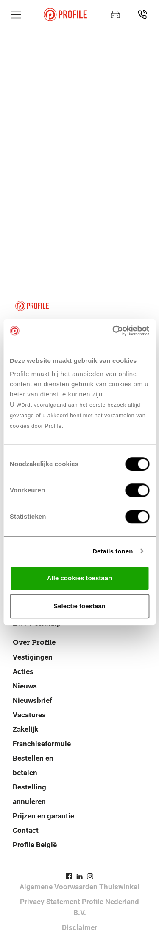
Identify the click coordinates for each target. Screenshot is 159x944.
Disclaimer (79, 927)
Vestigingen (33, 657)
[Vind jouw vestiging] (142, 14)
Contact (26, 830)
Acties (23, 671)
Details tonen (112, 551)
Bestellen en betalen (33, 765)
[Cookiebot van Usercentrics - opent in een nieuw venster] (113, 330)
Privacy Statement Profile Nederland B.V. (79, 907)
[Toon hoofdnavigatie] (16, 14)
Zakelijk (25, 729)
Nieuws (25, 686)
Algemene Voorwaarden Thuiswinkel (79, 886)
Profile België (35, 844)
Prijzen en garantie (43, 816)
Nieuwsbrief (32, 700)
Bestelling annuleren (29, 794)
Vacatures (29, 715)
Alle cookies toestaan (79, 578)
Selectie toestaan (79, 606)
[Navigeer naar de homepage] (65, 14)
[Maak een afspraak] (115, 14)
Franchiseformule (42, 743)
